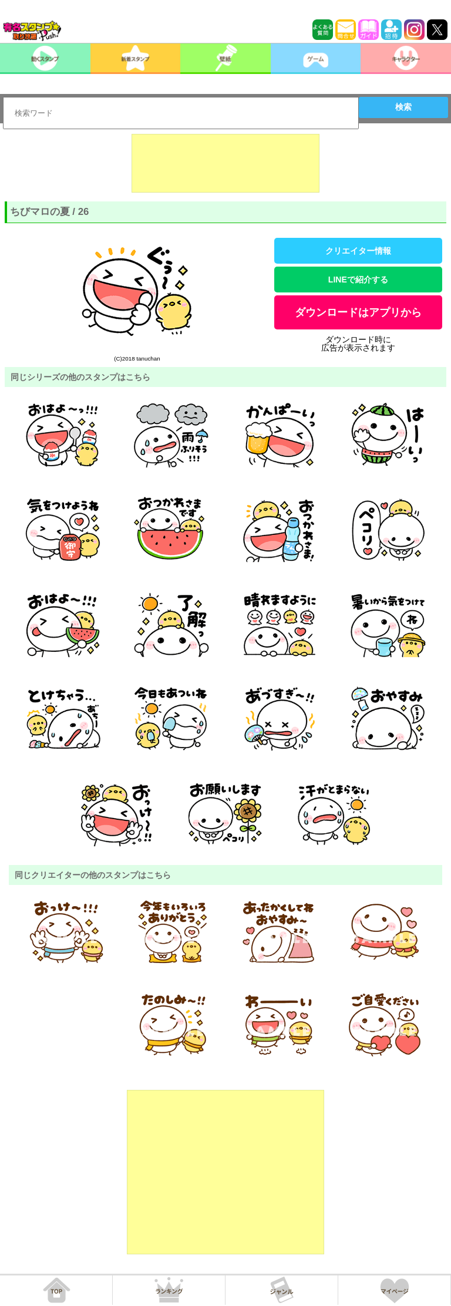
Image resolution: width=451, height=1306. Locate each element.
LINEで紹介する (358, 279)
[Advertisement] (225, 163)
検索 (403, 107)
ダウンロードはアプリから (358, 312)
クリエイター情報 (358, 250)
